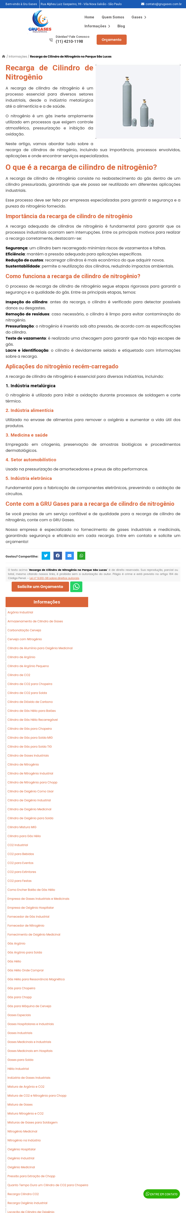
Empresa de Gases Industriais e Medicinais (38, 899)
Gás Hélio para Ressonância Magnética (36, 979)
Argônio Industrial (20, 612)
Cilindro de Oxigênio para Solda (30, 818)
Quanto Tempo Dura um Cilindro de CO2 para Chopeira (48, 1185)
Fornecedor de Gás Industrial (28, 917)
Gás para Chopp (20, 997)
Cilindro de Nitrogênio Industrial (30, 773)
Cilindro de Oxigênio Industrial (29, 800)
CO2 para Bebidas (21, 854)
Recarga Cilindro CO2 (23, 1194)
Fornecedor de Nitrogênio (26, 925)
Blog (121, 26)
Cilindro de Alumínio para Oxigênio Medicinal (40, 648)
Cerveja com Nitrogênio (25, 639)
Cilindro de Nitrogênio (23, 764)
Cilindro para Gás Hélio (24, 836)
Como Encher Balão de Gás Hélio (31, 890)
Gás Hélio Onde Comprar (26, 970)
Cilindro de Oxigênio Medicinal (29, 809)
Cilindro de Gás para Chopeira (30, 729)
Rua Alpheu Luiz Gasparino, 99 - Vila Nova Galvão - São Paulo (81, 4)
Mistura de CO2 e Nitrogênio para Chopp (37, 1096)
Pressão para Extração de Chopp (31, 1176)
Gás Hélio (14, 961)
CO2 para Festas (19, 881)
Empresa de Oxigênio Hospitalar (31, 908)
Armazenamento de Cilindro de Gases (35, 621)
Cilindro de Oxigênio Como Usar (31, 791)
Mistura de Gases (20, 1104)
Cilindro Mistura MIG (22, 827)
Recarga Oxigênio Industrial (27, 1203)
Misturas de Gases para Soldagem (33, 1122)
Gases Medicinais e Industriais (29, 1042)
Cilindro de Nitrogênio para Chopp (32, 782)
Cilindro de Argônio (21, 657)
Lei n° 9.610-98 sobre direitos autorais (54, 578)
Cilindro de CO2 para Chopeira (30, 684)
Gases (139, 17)
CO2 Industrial (18, 845)
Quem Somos (113, 17)
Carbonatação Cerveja (24, 630)
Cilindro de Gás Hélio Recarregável (33, 720)
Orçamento (112, 39)
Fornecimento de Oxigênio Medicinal (34, 934)
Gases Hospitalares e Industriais (31, 1024)
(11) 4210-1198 (69, 41)
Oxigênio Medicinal (21, 1167)
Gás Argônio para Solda (25, 952)
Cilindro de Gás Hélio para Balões (32, 711)
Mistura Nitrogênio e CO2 (26, 1113)
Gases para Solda (20, 1060)
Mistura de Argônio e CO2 (26, 1087)
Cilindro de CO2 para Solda (27, 693)
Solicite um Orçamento (40, 586)
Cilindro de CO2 (19, 675)
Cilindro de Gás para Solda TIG (30, 746)
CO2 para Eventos (20, 863)
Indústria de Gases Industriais (29, 1078)
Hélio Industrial (18, 1069)
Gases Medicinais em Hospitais (30, 1051)
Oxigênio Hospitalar (22, 1149)
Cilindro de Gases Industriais (28, 755)
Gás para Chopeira (21, 988)
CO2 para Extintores (22, 872)
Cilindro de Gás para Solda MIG (30, 738)
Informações (97, 26)
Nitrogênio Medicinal (22, 1131)
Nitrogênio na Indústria (24, 1140)
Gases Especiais (19, 1015)
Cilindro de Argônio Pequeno (28, 666)
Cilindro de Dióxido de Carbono (30, 702)
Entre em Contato (162, 1194)
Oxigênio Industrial (21, 1158)
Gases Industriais (20, 1033)
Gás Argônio (16, 943)
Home (89, 17)
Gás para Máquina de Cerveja (29, 1006)
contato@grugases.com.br (164, 4)
